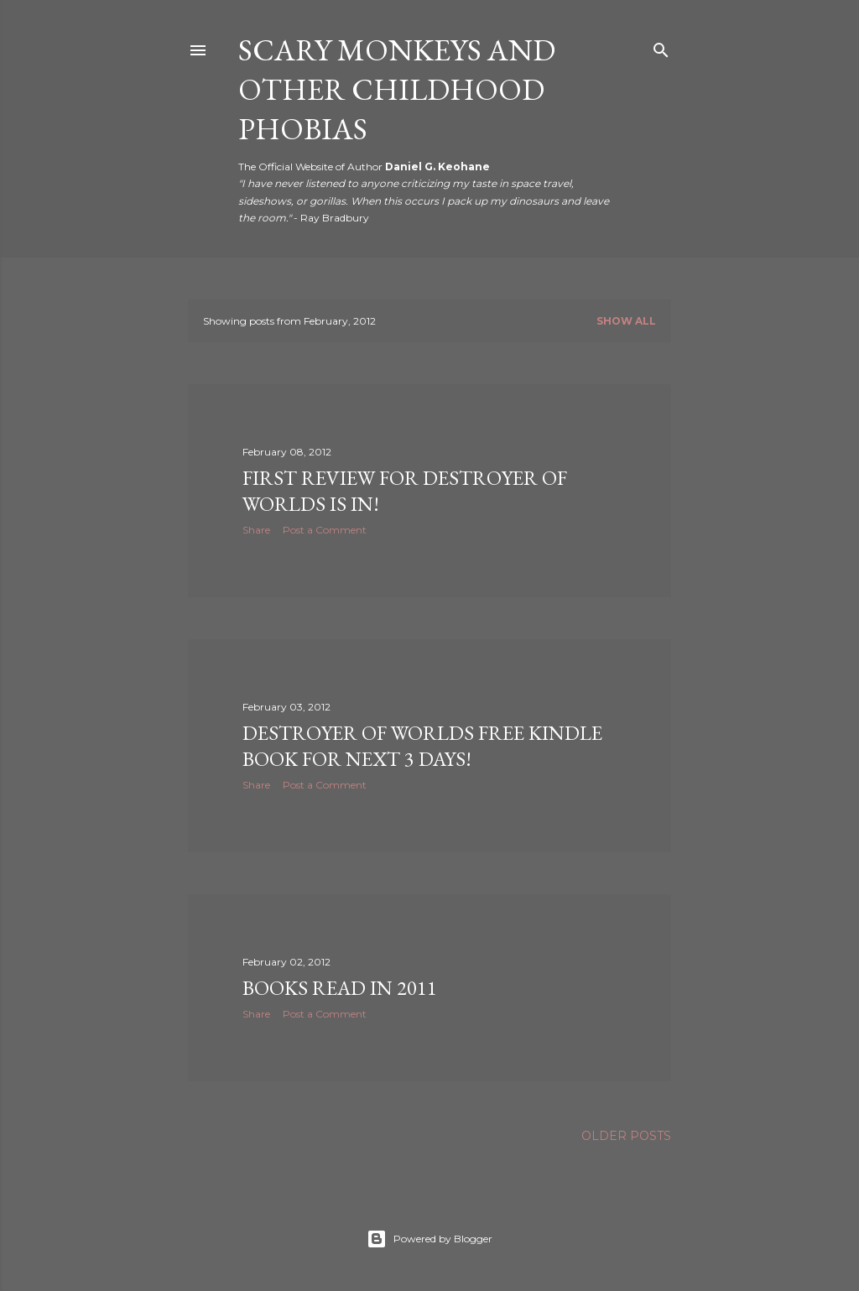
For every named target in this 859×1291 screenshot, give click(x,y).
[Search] (661, 46)
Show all (626, 321)
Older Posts (626, 1135)
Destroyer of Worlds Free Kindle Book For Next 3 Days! (422, 746)
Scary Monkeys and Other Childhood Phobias (396, 89)
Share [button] (256, 529)
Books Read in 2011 (339, 988)
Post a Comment (325, 529)
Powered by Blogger (429, 1239)
